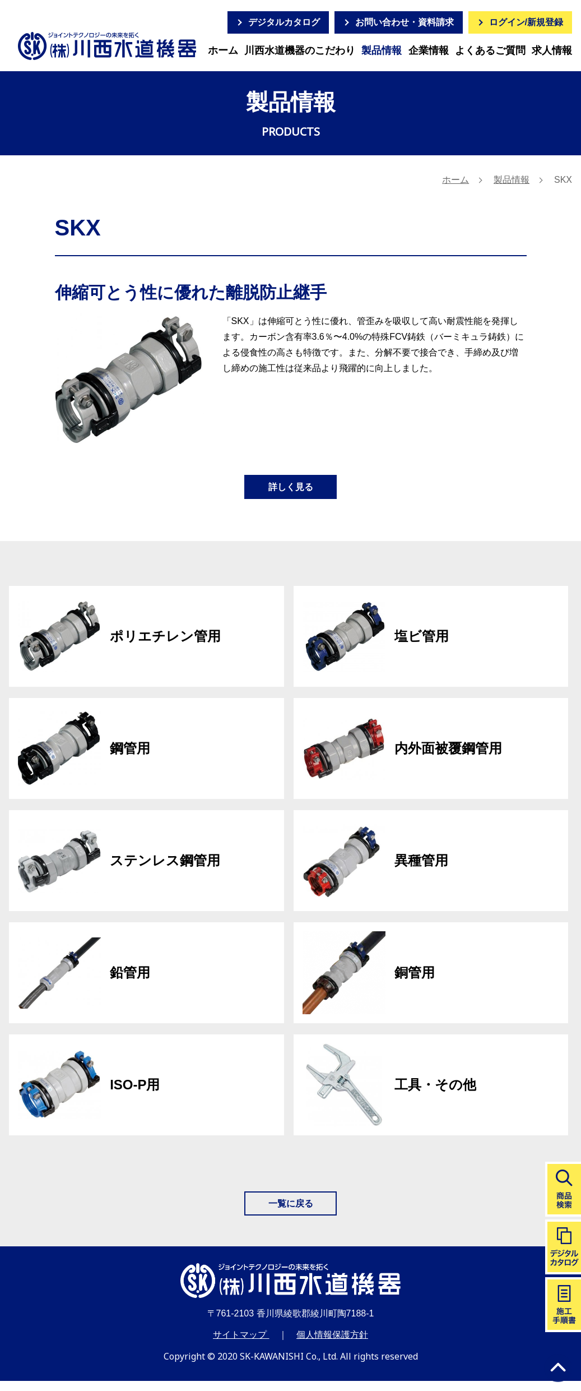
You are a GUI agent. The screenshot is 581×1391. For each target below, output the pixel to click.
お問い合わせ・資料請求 (404, 22)
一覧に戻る (291, 1211)
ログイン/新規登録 (526, 22)
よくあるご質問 (490, 50)
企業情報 (428, 50)
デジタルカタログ (284, 22)
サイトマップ (241, 1345)
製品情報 (381, 50)
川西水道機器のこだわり (299, 50)
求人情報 (552, 50)
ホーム (223, 50)
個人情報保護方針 (332, 1345)
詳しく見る (291, 489)
